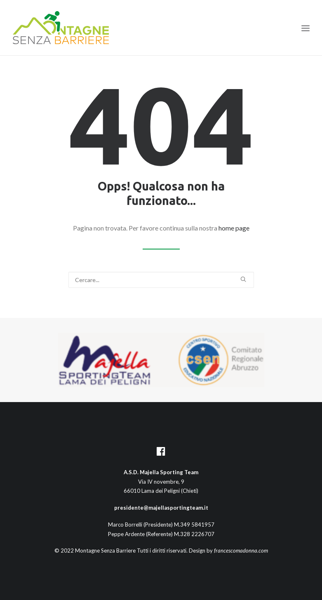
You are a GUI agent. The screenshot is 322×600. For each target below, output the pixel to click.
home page (234, 228)
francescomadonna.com (241, 550)
